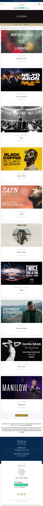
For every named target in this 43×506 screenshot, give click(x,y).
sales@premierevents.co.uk (22, 450)
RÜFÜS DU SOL (22, 58)
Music (20, 24)
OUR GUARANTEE (21, 472)
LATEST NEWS (21, 470)
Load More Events (21, 415)
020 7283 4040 (16, 1)
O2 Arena (25, 24)
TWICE (21, 290)
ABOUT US (21, 469)
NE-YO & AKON (22, 97)
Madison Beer (21, 252)
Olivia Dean (21, 366)
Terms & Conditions (30, 499)
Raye (21, 138)
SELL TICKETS (21, 473)
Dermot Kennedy (21, 328)
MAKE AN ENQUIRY (21, 455)
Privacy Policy (22, 499)
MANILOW (21, 405)
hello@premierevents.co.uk (25, 1)
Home (16, 24)
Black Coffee (21, 176)
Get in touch (17, 425)
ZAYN (21, 214)
